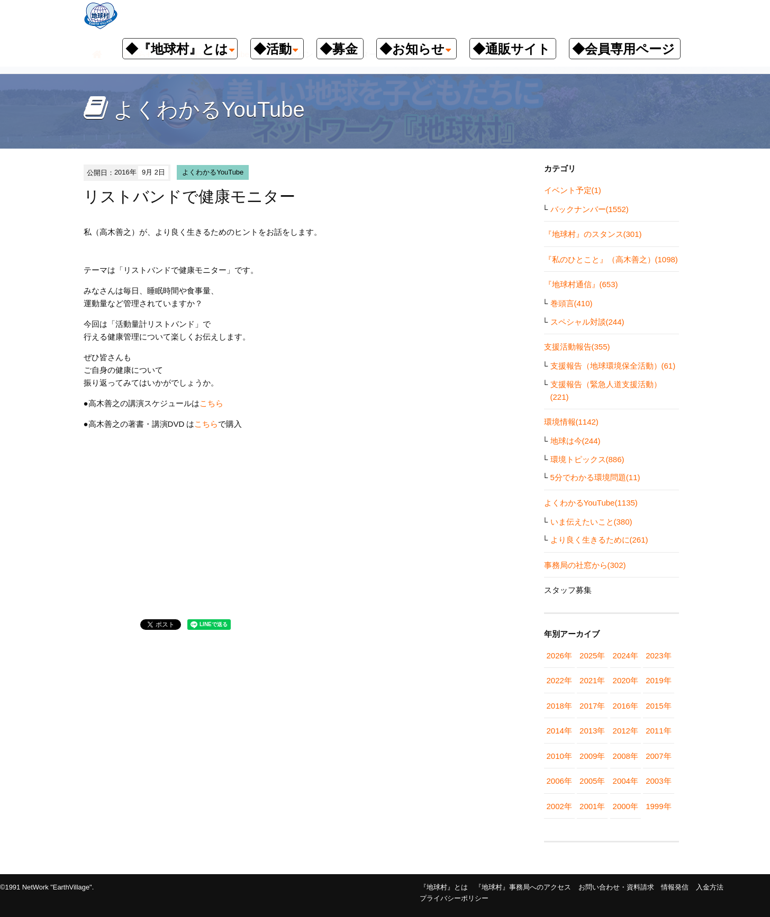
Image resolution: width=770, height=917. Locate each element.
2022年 (559, 680)
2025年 (592, 655)
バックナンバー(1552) (589, 209)
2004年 (625, 780)
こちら (211, 403)
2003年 (658, 780)
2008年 (625, 755)
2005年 (592, 780)
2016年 (625, 705)
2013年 (592, 730)
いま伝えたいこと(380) (591, 521)
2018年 (559, 705)
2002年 (559, 806)
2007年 (658, 755)
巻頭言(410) (571, 303)
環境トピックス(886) (587, 459)
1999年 (658, 806)
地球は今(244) (575, 440)
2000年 (625, 806)
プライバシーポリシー (454, 898)
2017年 (592, 705)
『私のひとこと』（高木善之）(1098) (611, 259)
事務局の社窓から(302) (585, 565)
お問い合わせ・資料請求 (616, 887)
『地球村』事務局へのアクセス (523, 887)
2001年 (592, 806)
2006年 (559, 780)
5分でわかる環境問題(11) (595, 477)
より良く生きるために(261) (599, 539)
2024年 (625, 655)
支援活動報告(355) (577, 346)
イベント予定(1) (572, 190)
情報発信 (675, 887)
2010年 (559, 755)
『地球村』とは (444, 887)
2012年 (625, 730)
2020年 (625, 680)
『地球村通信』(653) (581, 284)
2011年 (658, 730)
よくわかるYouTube (212, 172)
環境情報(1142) (571, 421)
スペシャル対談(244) (587, 321)
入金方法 (709, 887)
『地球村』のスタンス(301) (593, 234)
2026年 (559, 655)
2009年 (592, 755)
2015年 (658, 705)
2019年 (658, 680)
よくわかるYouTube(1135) (591, 502)
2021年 (592, 680)
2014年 (559, 730)
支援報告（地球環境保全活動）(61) (613, 365)
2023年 (658, 655)
